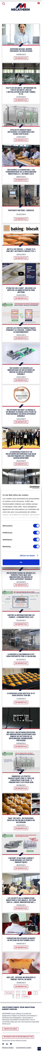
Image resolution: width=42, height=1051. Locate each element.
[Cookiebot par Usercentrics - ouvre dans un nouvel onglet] (29, 487)
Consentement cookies (23, 1047)
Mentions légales (8, 1047)
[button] (39, 3)
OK (21, 562)
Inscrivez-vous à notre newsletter (18, 1037)
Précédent (9, 993)
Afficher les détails (27, 556)
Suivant (25, 996)
